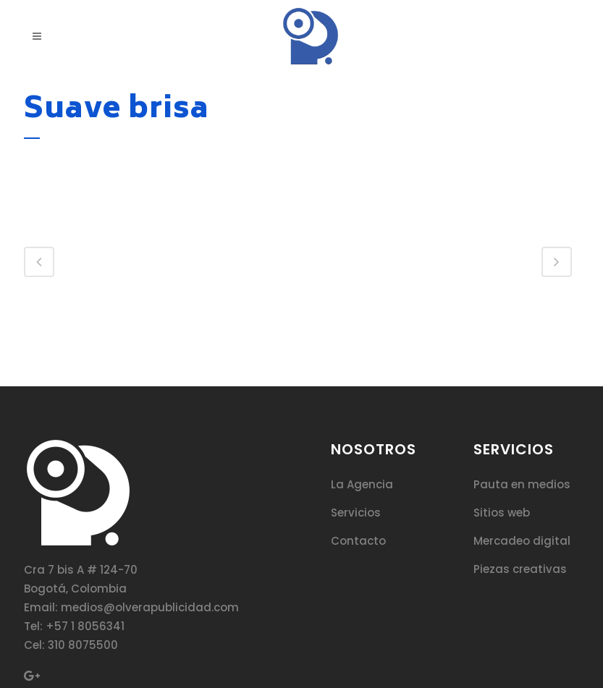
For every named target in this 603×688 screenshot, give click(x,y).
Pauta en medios (521, 484)
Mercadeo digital (521, 540)
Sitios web (501, 512)
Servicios (356, 512)
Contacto (358, 540)
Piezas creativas (520, 569)
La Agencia (362, 484)
